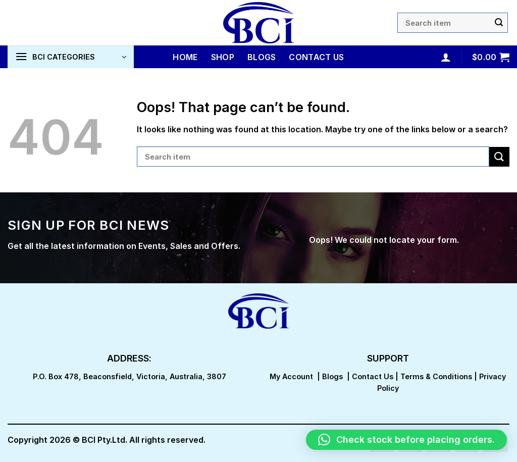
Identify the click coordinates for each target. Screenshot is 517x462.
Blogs (261, 57)
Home (185, 57)
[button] (406, 440)
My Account (291, 376)
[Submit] (498, 22)
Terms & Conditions (436, 376)
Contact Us (316, 57)
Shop (222, 57)
